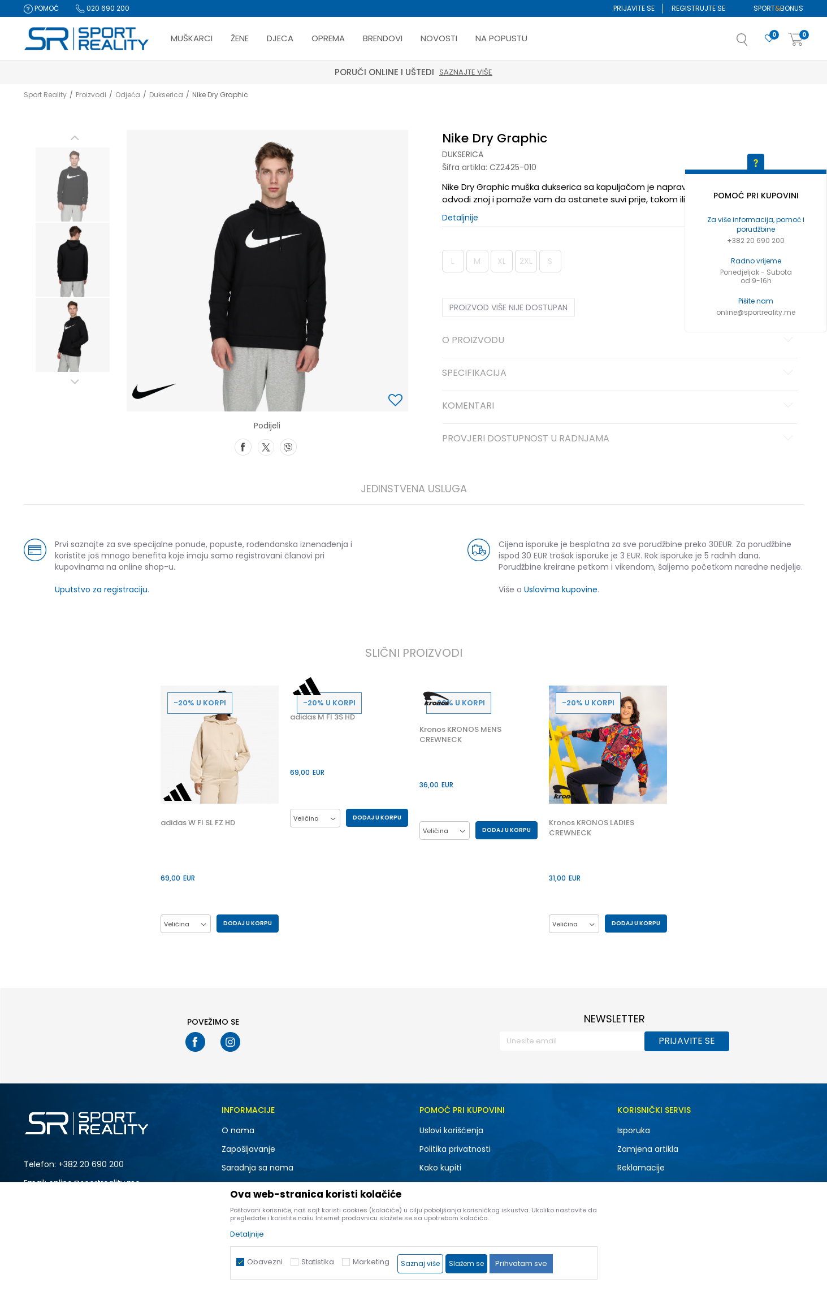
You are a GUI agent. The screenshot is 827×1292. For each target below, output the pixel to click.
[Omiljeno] (769, 39)
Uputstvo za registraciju (101, 589)
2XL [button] (525, 261)
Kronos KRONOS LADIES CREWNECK (591, 828)
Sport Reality (45, 94)
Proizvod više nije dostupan (508, 307)
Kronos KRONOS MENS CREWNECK (460, 735)
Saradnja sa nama (257, 1167)
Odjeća (127, 94)
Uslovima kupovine (560, 589)
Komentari (619, 406)
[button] (753, 43)
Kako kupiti (440, 1167)
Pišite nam (755, 301)
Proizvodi (91, 94)
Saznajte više (465, 72)
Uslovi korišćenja (451, 1130)
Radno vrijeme (756, 261)
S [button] (550, 261)
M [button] (477, 261)
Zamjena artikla (647, 1149)
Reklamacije (641, 1167)
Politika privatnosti (455, 1149)
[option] (72, 184)
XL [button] (501, 261)
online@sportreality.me (755, 312)
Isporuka (633, 1130)
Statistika (317, 1261)
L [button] (452, 261)
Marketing (371, 1261)
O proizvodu (619, 340)
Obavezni (265, 1261)
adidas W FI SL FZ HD (198, 823)
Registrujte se (698, 8)
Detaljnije (460, 217)
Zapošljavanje (248, 1149)
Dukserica (166, 94)
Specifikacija (619, 373)
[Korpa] (796, 40)
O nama (238, 1130)
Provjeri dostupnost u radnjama (619, 439)
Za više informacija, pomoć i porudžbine (755, 224)
